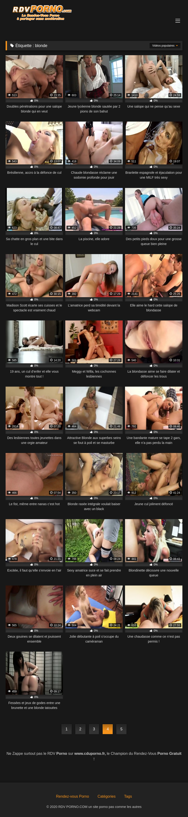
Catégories (106, 796)
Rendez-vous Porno (72, 796)
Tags (128, 796)
